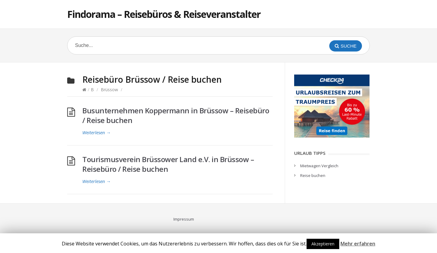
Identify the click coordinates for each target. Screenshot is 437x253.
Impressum (183, 219)
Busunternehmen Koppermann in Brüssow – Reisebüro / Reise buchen (175, 115)
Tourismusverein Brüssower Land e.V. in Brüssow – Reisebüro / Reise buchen (168, 164)
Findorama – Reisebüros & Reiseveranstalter (164, 14)
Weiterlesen (96, 132)
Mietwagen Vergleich (319, 165)
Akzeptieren (322, 244)
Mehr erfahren (357, 243)
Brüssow (109, 89)
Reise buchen (312, 175)
